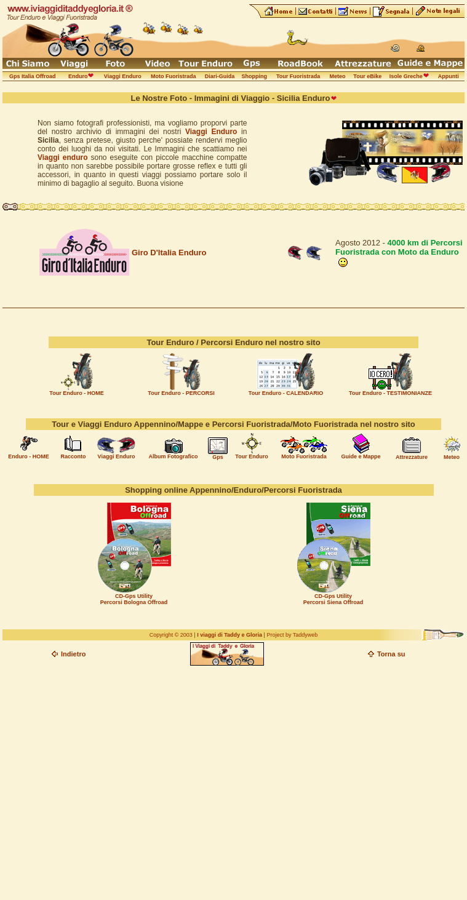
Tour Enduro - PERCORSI (181, 393)
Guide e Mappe (360, 456)
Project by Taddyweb (291, 635)
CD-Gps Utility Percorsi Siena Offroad (333, 599)
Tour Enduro (251, 456)
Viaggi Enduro (211, 131)
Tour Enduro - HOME (76, 393)
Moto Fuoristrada (304, 456)
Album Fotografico (173, 456)
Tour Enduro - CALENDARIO (286, 393)
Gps (217, 457)
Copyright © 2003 (171, 635)
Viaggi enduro (62, 157)
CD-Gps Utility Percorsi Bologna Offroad (134, 599)
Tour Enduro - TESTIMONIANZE (390, 393)
